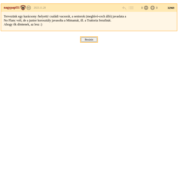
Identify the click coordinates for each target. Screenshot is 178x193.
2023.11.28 (40, 7)
